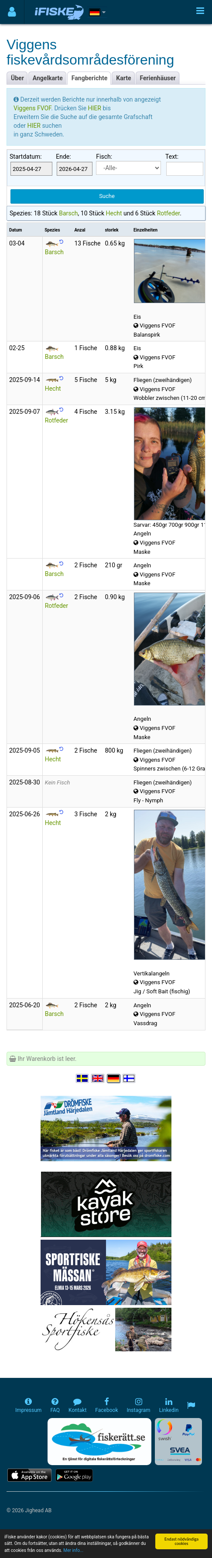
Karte (123, 78)
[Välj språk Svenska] (83, 1078)
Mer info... (73, 1550)
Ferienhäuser (158, 78)
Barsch (68, 213)
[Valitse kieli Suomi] (129, 1078)
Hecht (114, 213)
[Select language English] (98, 1078)
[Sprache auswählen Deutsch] (114, 1078)
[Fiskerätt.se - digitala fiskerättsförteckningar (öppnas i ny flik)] (99, 1441)
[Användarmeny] (12, 12)
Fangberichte (90, 78)
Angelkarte (48, 78)
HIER (95, 108)
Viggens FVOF (32, 108)
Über (17, 78)
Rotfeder (168, 213)
